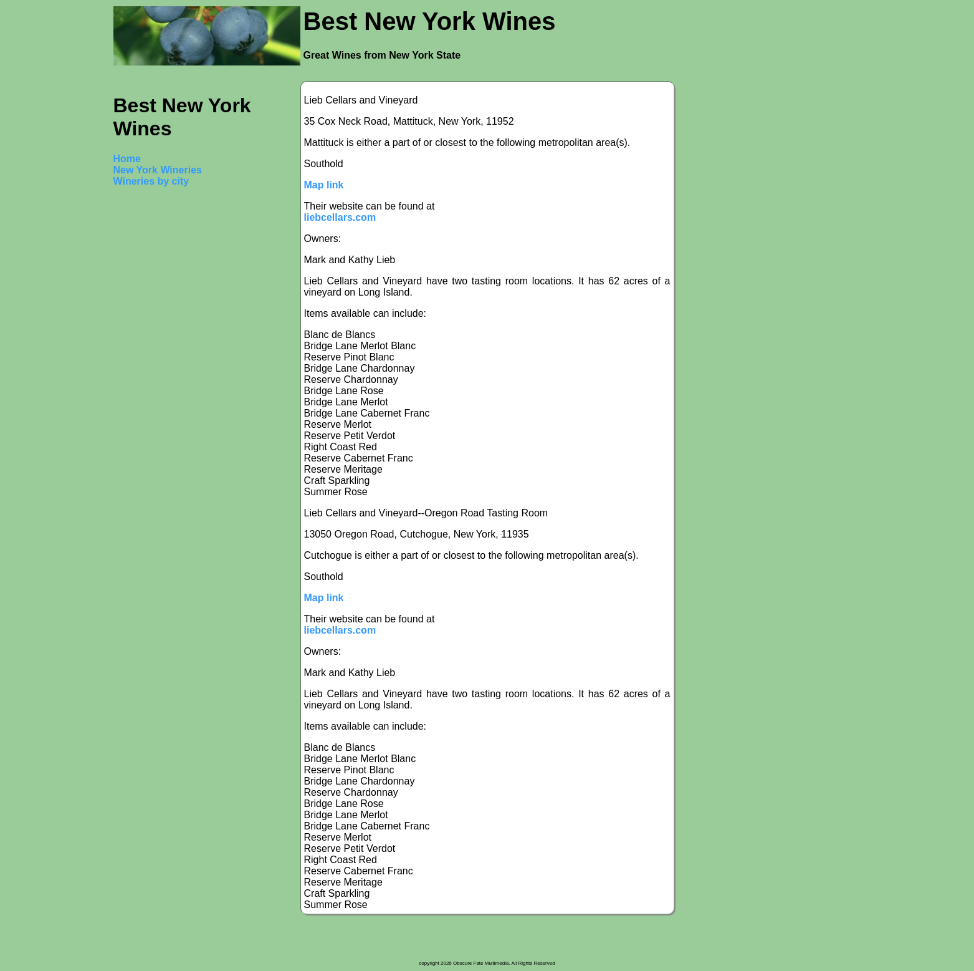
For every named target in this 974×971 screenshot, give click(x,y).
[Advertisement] (163, 385)
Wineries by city (151, 181)
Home (127, 158)
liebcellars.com (340, 217)
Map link (324, 185)
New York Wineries (157, 170)
